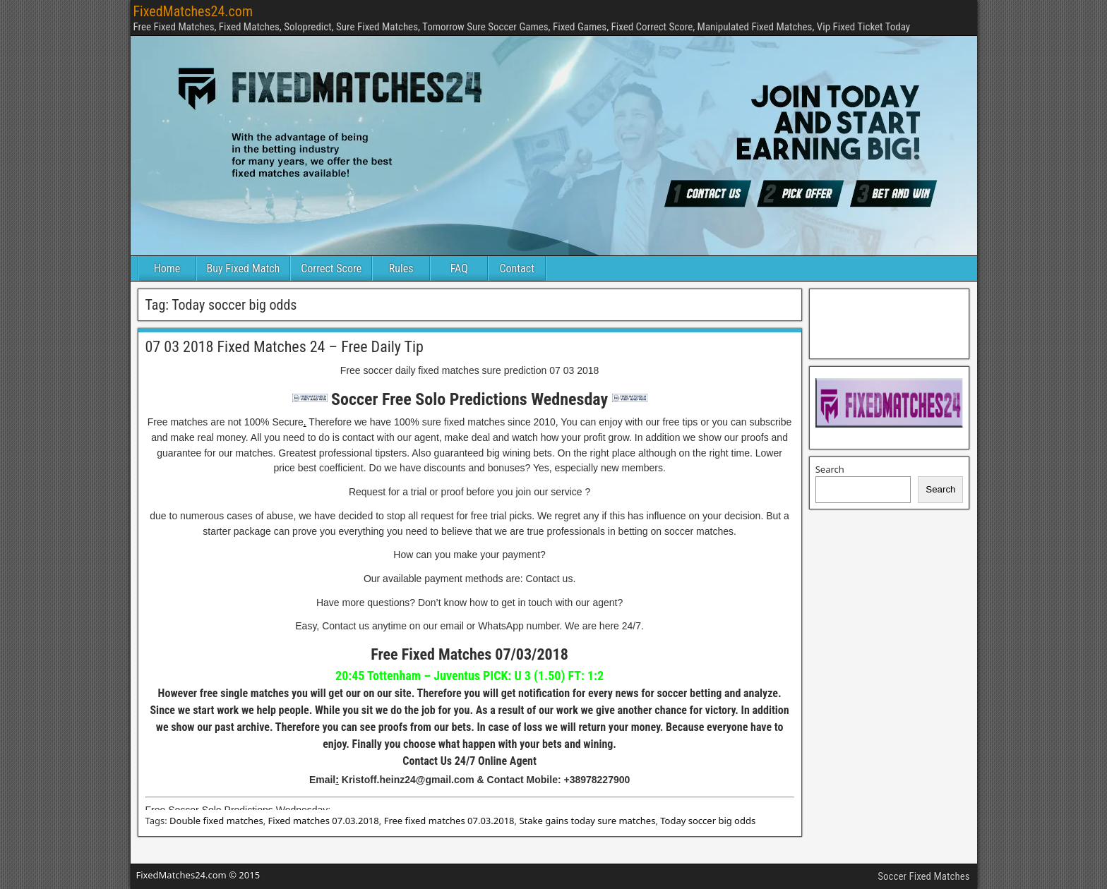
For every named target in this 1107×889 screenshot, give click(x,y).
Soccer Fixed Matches (923, 876)
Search (829, 469)
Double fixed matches (216, 820)
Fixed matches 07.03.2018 (323, 820)
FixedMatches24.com (193, 11)
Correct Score (331, 268)
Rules (401, 268)
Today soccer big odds (707, 820)
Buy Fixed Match (243, 268)
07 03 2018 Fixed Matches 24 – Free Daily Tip (284, 347)
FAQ (459, 268)
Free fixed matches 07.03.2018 (449, 820)
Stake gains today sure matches (587, 820)
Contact (517, 268)
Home (167, 268)
